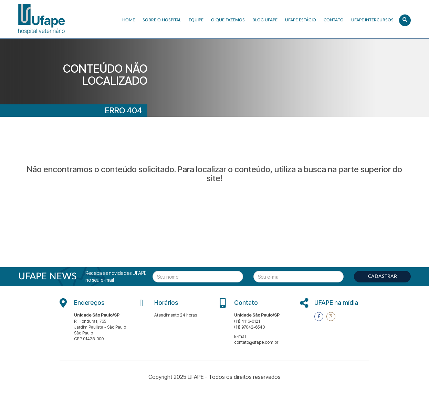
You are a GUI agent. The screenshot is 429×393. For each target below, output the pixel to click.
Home (128, 20)
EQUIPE (196, 20)
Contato (334, 20)
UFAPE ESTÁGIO (300, 20)
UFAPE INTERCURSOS (372, 20)
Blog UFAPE (265, 20)
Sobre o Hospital (162, 20)
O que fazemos (228, 20)
